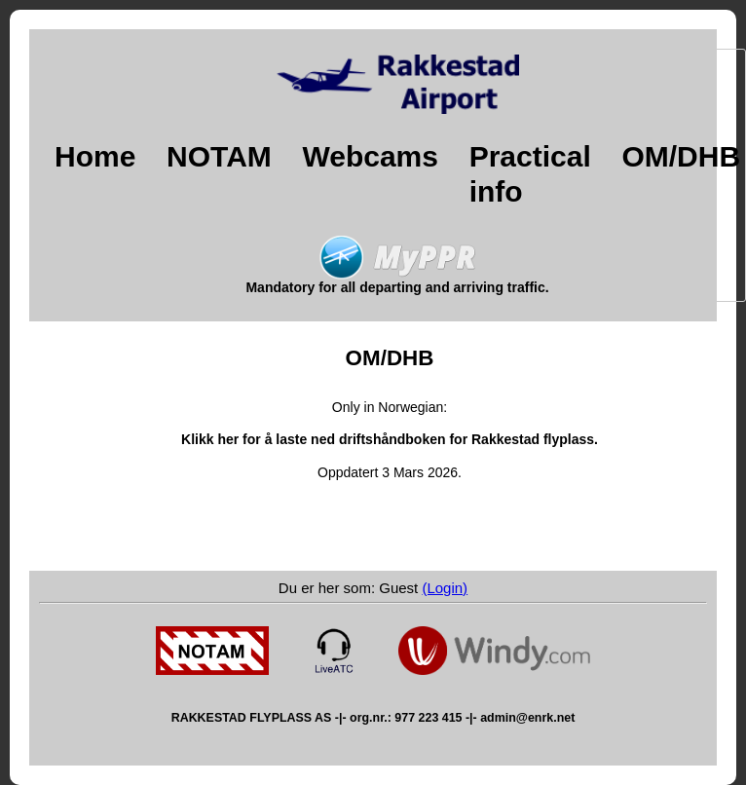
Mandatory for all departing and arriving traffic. (396, 281)
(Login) (444, 587)
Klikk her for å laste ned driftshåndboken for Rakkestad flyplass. (389, 439)
